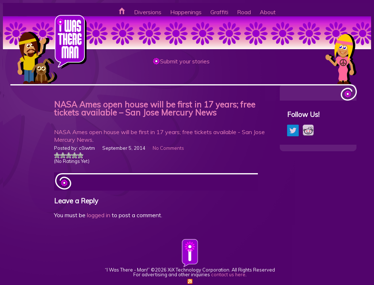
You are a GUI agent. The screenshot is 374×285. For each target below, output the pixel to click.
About (268, 12)
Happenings (186, 12)
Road (244, 12)
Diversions (147, 12)
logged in (98, 215)
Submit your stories (185, 61)
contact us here (228, 274)
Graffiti (219, 12)
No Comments (168, 148)
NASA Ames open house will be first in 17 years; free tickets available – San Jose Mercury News (154, 108)
